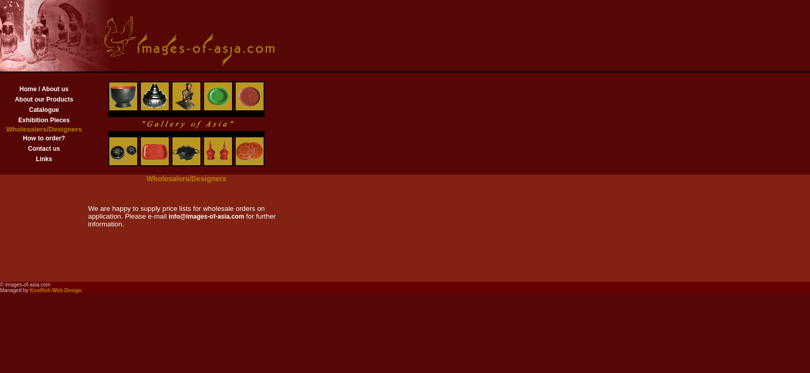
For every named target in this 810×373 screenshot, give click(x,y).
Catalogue (44, 109)
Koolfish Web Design (56, 290)
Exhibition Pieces (43, 120)
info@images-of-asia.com (206, 216)
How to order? (44, 138)
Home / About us (44, 89)
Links (44, 159)
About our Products (44, 99)
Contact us (44, 148)
